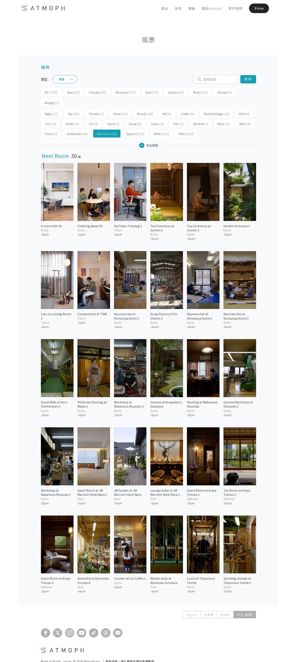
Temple (96, 103)
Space (113, 113)
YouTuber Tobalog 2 (128, 215)
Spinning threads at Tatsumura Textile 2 (237, 570)
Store (258, 8)
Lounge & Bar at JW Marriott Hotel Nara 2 (165, 482)
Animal (212, 92)
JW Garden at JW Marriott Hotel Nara (127, 482)
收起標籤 (148, 134)
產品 (163, 8)
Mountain (120, 92)
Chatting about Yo (90, 215)
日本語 (208, 604)
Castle (187, 103)
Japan (45, 224)
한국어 (225, 604)
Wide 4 (161, 123)
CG (93, 113)
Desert (72, 113)
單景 (62, 79)
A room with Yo (51, 215)
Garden (166, 92)
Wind (245, 113)
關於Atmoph (210, 8)
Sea (144, 92)
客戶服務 (234, 8)
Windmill (200, 113)
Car (50, 113)
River (189, 92)
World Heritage (217, 103)
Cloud (135, 113)
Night (51, 103)
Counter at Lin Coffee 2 (130, 568)
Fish (178, 113)
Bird (244, 103)
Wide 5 (186, 123)
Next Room (107, 123)
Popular (94, 92)
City (73, 103)
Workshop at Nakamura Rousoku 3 (129, 393)
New (70, 92)
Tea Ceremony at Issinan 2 (162, 217)
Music (223, 113)
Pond (51, 123)
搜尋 (248, 79)
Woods (145, 103)
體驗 (190, 8)
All (50, 92)
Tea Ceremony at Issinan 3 (199, 217)
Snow (120, 103)
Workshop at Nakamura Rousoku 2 (56, 482)
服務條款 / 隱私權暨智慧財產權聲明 (130, 651)
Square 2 (135, 123)
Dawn (157, 113)
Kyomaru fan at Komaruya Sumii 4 (199, 305)
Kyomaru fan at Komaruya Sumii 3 (236, 305)
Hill (166, 103)
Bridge (235, 92)
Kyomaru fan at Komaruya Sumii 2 (126, 305)
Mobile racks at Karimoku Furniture (164, 570)
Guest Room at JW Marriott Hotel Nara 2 (92, 482)
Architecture (77, 123)
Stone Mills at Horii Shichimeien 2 (54, 393)
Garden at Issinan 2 (236, 215)
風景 (176, 8)
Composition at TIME (92, 303)
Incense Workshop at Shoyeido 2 (238, 393)
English (191, 604)
